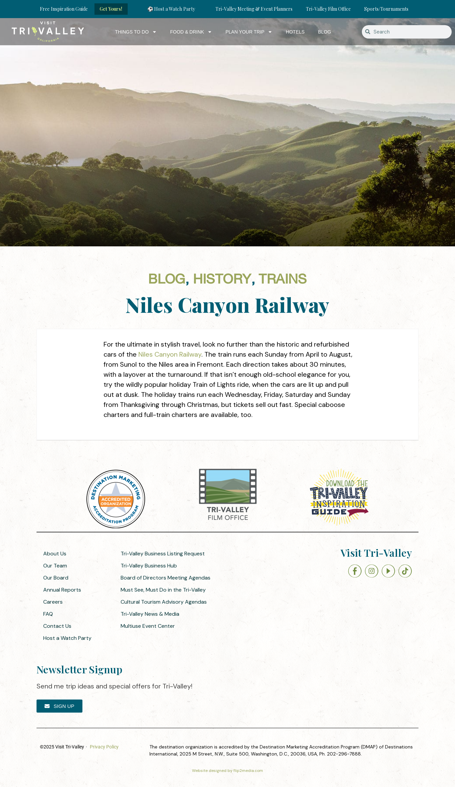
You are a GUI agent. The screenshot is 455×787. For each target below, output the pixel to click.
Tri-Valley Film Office (328, 9)
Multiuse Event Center (148, 625)
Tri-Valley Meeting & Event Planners (253, 9)
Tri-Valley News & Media (150, 613)
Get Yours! (111, 9)
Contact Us (57, 625)
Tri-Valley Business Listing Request (163, 553)
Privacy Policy (104, 746)
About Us (54, 553)
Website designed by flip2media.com (227, 770)
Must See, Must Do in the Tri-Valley (163, 589)
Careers (53, 601)
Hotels (295, 32)
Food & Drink (191, 32)
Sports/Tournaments (386, 9)
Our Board (55, 577)
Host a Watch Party (67, 638)
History (222, 280)
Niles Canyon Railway (169, 354)
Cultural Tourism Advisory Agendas (164, 601)
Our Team (55, 565)
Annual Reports (62, 589)
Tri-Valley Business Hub (149, 565)
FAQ (48, 613)
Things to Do (136, 32)
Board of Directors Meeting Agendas (165, 577)
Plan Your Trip (248, 32)
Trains (283, 280)
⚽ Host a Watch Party (171, 9)
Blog (324, 32)
